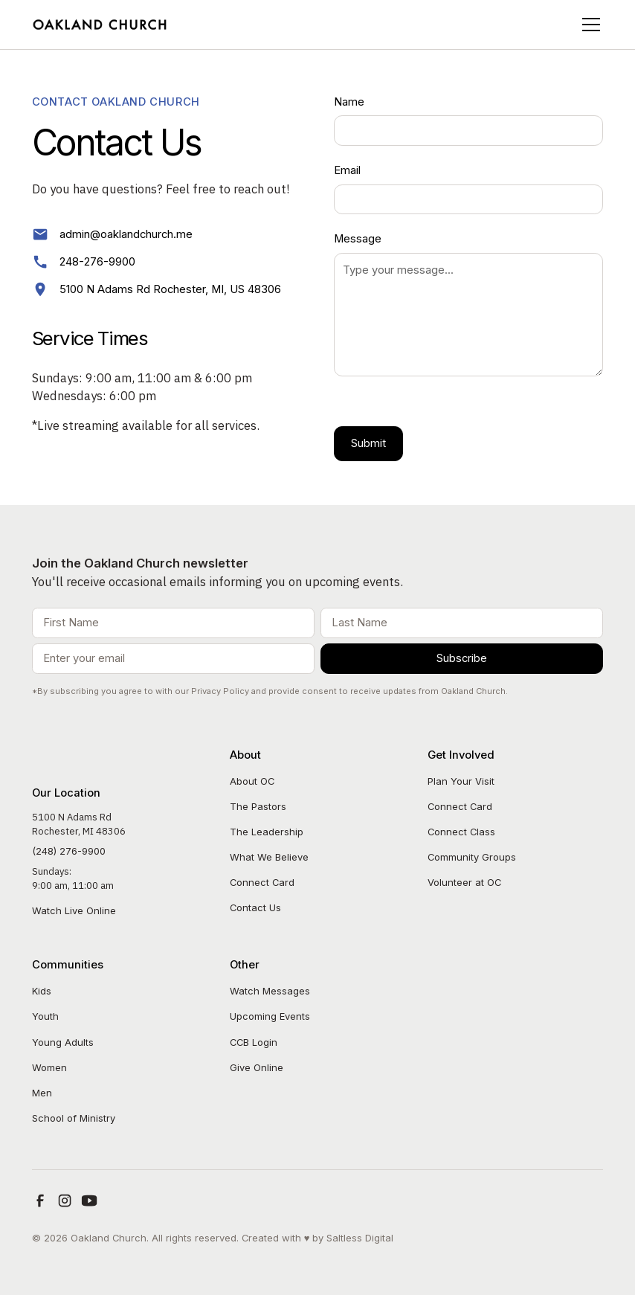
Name (349, 102)
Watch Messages (270, 991)
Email (347, 170)
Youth (45, 1016)
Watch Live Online (74, 910)
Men (42, 1093)
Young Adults (63, 1042)
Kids (41, 991)
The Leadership (266, 832)
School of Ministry (73, 1118)
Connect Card (262, 882)
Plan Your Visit (461, 781)
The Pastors (258, 806)
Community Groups (472, 857)
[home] (101, 24)
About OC (252, 781)
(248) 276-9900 (69, 851)
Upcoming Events (270, 1016)
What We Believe (269, 857)
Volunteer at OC (464, 882)
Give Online (256, 1067)
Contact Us (255, 907)
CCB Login (253, 1042)
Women (49, 1067)
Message (357, 238)
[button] (588, 24)
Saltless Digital (359, 1238)
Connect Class (461, 832)
